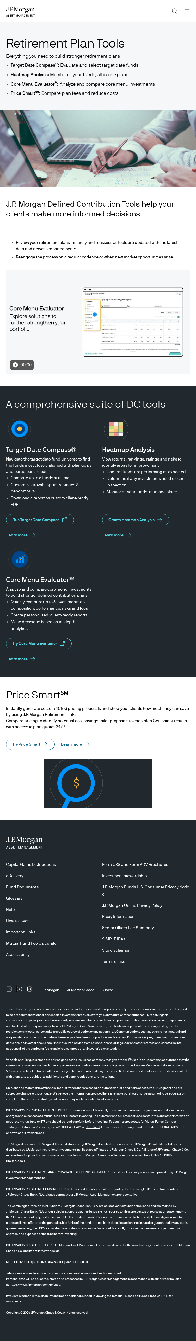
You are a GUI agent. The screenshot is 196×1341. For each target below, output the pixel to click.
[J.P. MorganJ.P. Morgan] (50, 990)
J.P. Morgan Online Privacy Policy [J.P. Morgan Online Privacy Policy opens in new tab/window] (132, 905)
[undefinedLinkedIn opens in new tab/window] (9, 991)
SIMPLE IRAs (113, 939)
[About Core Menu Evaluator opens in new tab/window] (39, 643)
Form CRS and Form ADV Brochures (135, 865)
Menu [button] (185, 11)
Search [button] (172, 10)
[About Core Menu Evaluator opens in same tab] (21, 659)
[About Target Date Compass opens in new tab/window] (40, 519)
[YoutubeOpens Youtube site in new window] (19, 991)
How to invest (18, 921)
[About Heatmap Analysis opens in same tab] (135, 519)
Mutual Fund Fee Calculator (32, 943)
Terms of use (113, 962)
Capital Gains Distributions (31, 865)
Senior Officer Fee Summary (128, 928)
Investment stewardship (124, 876)
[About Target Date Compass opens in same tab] (21, 535)
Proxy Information (118, 917)
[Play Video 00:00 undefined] (98, 322)
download (93, 1127)
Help (10, 910)
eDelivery (14, 876)
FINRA (157, 1155)
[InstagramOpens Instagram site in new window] (30, 991)
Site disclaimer (116, 950)
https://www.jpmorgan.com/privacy (35, 1284)
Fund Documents (22, 887)
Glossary (14, 898)
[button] (30, 744)
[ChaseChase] (108, 990)
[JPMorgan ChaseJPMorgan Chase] (81, 990)
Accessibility (18, 954)
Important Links (20, 932)
